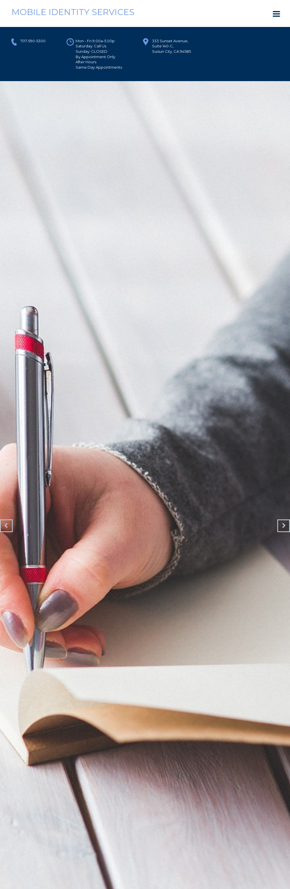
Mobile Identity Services (73, 12)
